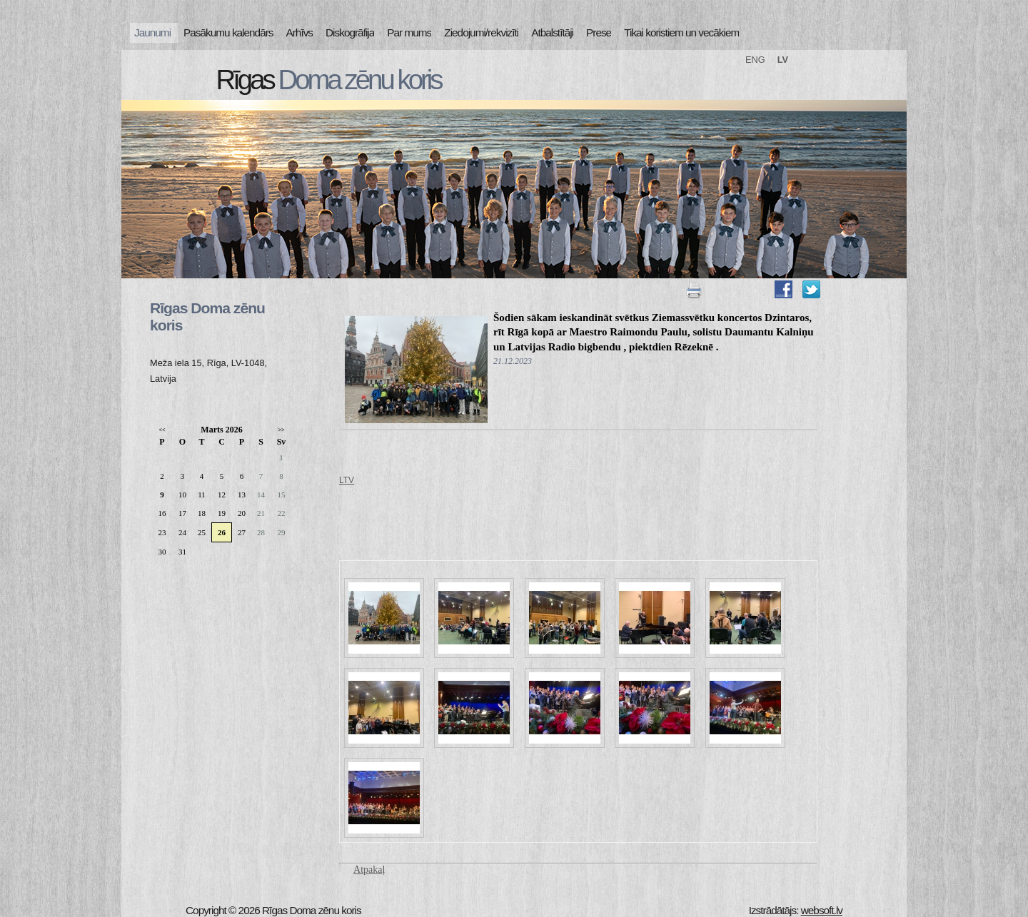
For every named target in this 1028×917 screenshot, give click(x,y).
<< (161, 430)
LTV (346, 480)
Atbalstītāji (552, 32)
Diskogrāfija (350, 32)
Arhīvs (299, 32)
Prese (598, 32)
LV (782, 59)
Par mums (409, 32)
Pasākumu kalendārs (228, 32)
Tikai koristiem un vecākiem (681, 32)
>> (281, 430)
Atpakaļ (369, 869)
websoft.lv (821, 910)
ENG (755, 59)
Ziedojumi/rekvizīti (481, 32)
